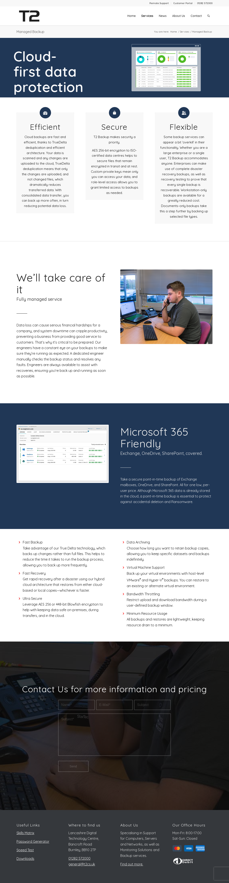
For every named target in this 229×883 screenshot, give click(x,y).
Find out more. (131, 864)
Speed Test (25, 850)
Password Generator (33, 841)
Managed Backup (30, 32)
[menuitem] (159, 3)
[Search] (208, 15)
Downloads (25, 858)
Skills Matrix (25, 833)
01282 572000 (204, 3)
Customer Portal (183, 3)
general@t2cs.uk (81, 864)
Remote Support (159, 3)
